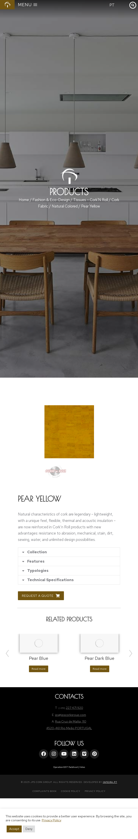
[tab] (69, 552)
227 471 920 (74, 708)
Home (24, 199)
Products (69, 192)
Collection (37, 552)
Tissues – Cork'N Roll (90, 199)
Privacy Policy (51, 820)
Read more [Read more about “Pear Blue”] (39, 669)
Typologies (37, 571)
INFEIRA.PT (110, 782)
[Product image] (39, 643)
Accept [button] (14, 829)
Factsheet (73, 767)
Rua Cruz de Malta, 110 (70, 721)
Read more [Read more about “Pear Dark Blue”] (100, 669)
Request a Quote (41, 596)
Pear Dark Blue (99, 658)
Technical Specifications (50, 580)
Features (35, 561)
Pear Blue (38, 658)
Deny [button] (28, 829)
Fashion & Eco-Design (51, 199)
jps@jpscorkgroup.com (70, 715)
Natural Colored (65, 206)
